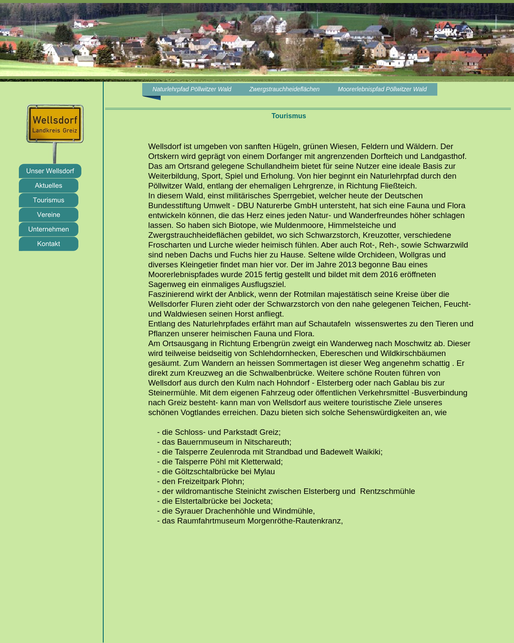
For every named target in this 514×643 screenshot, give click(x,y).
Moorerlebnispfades (183, 274)
